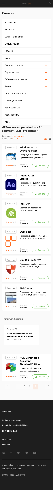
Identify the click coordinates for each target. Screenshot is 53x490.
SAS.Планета (27, 288)
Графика (9, 50)
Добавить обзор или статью (15, 425)
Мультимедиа (12, 43)
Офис (7, 57)
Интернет (10, 29)
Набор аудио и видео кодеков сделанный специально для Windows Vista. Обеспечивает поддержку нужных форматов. (33, 156)
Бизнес (8, 86)
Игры (7, 121)
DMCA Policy (7, 465)
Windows (11, 147)
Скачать (40, 165)
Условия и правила (25, 465)
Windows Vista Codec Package (28, 149)
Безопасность (12, 22)
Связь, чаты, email (14, 36)
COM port (25, 231)
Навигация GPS (12, 107)
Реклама (6, 444)
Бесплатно (24, 167)
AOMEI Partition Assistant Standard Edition (30, 361)
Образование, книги (15, 93)
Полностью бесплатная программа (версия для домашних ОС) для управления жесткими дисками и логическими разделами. (34, 369)
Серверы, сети (12, 72)
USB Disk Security (30, 259)
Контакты (6, 439)
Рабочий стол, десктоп (16, 79)
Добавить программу (12, 420)
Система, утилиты (14, 65)
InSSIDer (25, 203)
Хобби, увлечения (14, 100)
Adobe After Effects (27, 177)
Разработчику (12, 114)
